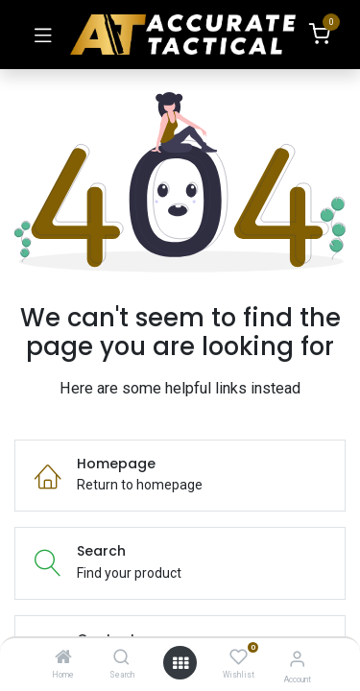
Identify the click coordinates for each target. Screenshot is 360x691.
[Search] (121, 658)
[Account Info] (297, 659)
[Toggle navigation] (43, 34)
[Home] (63, 658)
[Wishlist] (238, 657)
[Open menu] (180, 663)
